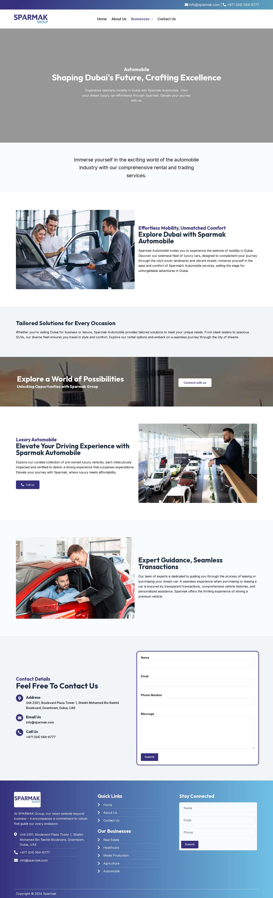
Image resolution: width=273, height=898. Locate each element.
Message (198, 730)
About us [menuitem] (118, 19)
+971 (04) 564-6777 (243, 5)
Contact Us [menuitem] (167, 19)
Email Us (33, 717)
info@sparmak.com (204, 5)
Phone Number (198, 698)
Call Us (32, 731)
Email (198, 679)
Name (198, 661)
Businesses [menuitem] (142, 19)
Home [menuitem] (102, 19)
